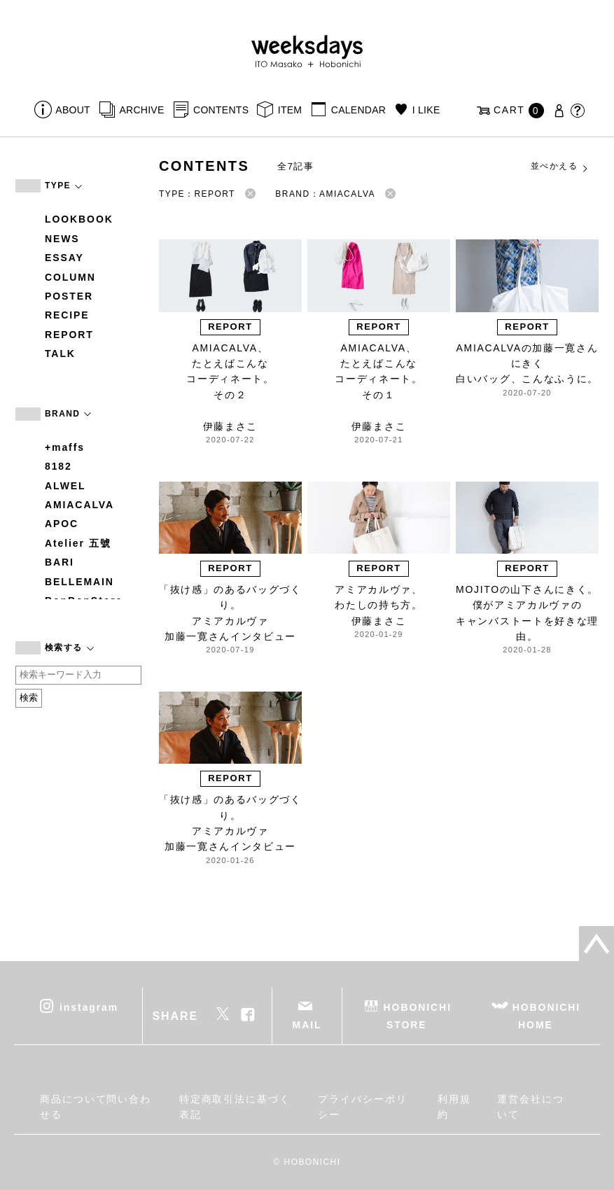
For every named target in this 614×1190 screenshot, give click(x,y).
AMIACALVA (79, 504)
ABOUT (72, 109)
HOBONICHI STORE (418, 1016)
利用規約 (454, 1106)
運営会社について (530, 1106)
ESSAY (64, 257)
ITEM (290, 109)
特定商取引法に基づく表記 (235, 1106)
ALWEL (65, 485)
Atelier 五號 (78, 543)
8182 (58, 466)
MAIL (307, 1024)
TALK (60, 353)
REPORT (69, 334)
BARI (59, 562)
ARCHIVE (141, 109)
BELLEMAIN (79, 581)
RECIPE (67, 315)
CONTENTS (221, 109)
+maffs (65, 447)
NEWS (62, 238)
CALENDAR (358, 109)
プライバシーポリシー (362, 1106)
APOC (61, 523)
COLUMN (70, 277)
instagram (89, 1007)
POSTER (69, 296)
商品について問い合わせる (95, 1106)
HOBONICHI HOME (546, 1016)
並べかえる (560, 166)
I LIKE (426, 109)
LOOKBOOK (79, 219)
